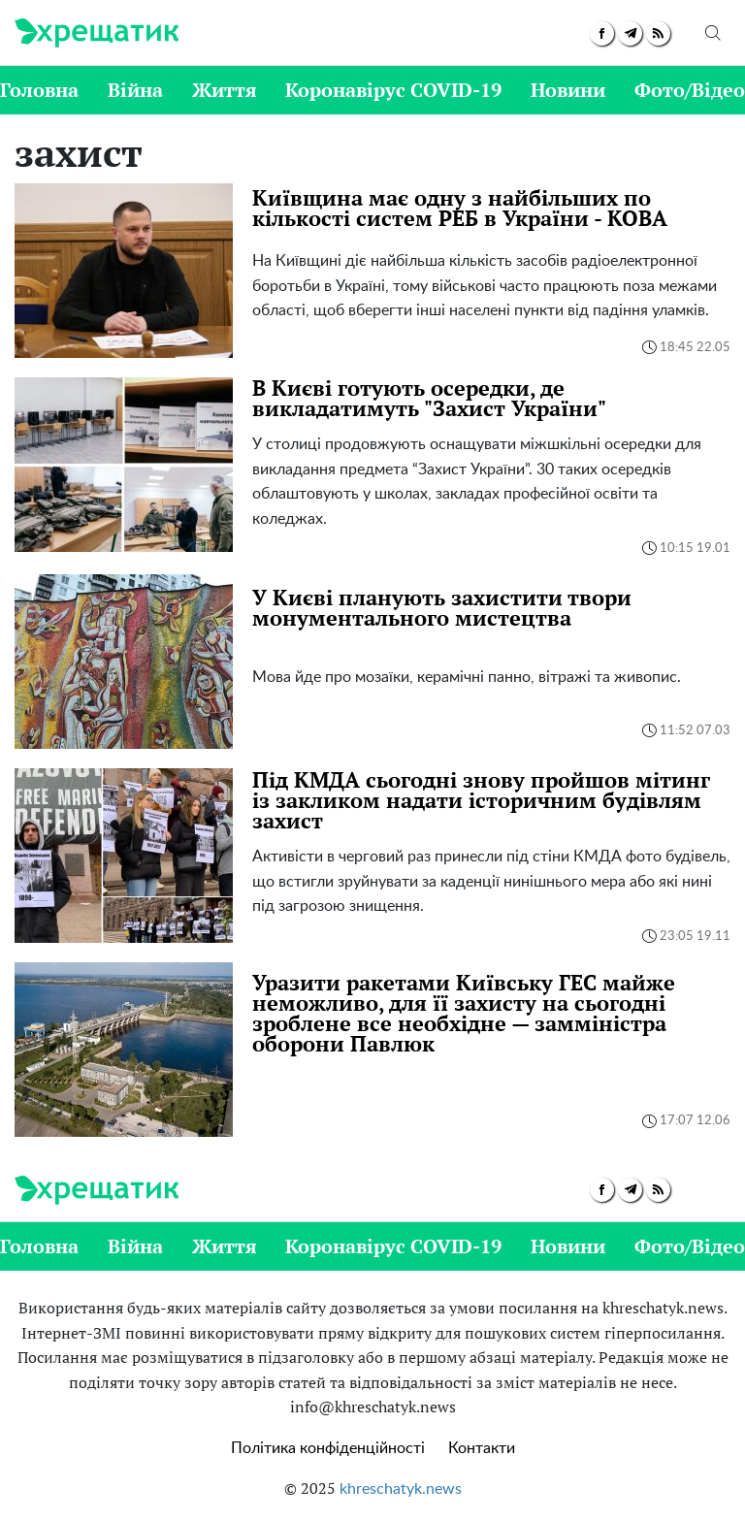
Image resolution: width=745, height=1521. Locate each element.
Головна (39, 90)
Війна (135, 90)
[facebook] (602, 33)
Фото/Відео (689, 90)
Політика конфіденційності (328, 1448)
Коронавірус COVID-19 (393, 90)
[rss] (658, 33)
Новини (568, 90)
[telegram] (630, 33)
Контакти (481, 1448)
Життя (224, 90)
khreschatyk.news (401, 1489)
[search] (713, 33)
